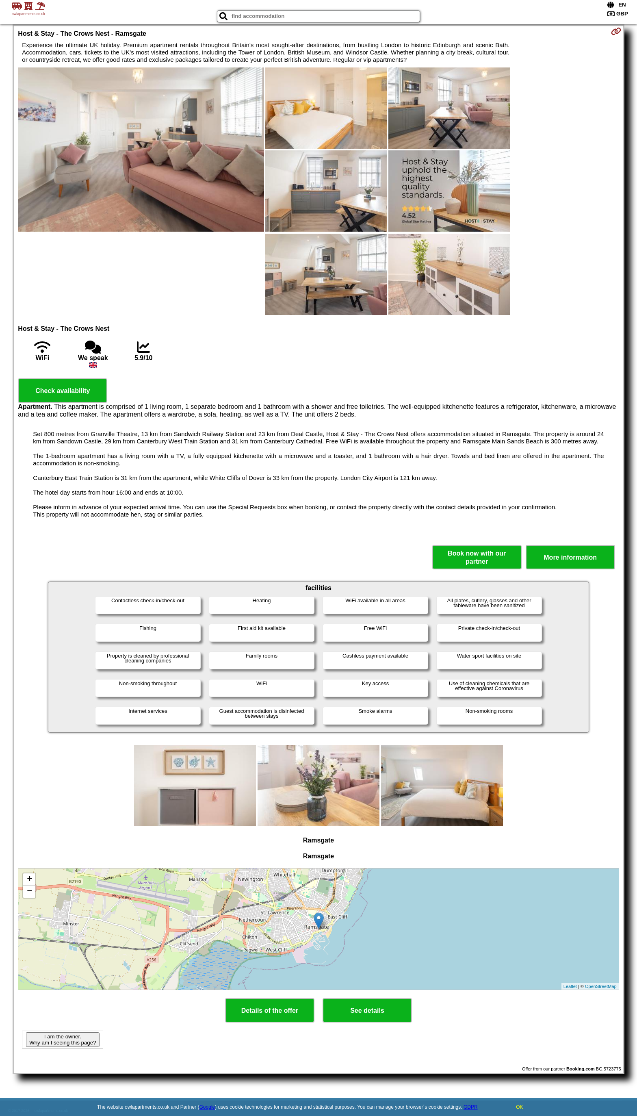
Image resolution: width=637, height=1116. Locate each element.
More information (570, 557)
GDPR (471, 1107)
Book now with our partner (477, 557)
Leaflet (570, 986)
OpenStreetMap (601, 986)
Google (207, 1107)
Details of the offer (269, 1010)
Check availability (62, 390)
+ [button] (29, 879)
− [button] (29, 892)
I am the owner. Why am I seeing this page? (62, 1039)
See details (367, 1010)
